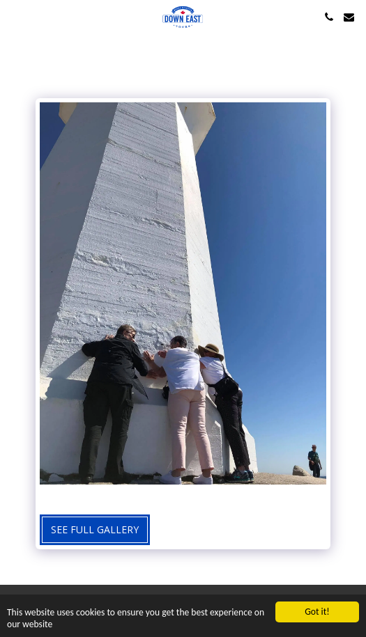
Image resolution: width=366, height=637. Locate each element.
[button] (15, 16)
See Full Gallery (95, 529)
